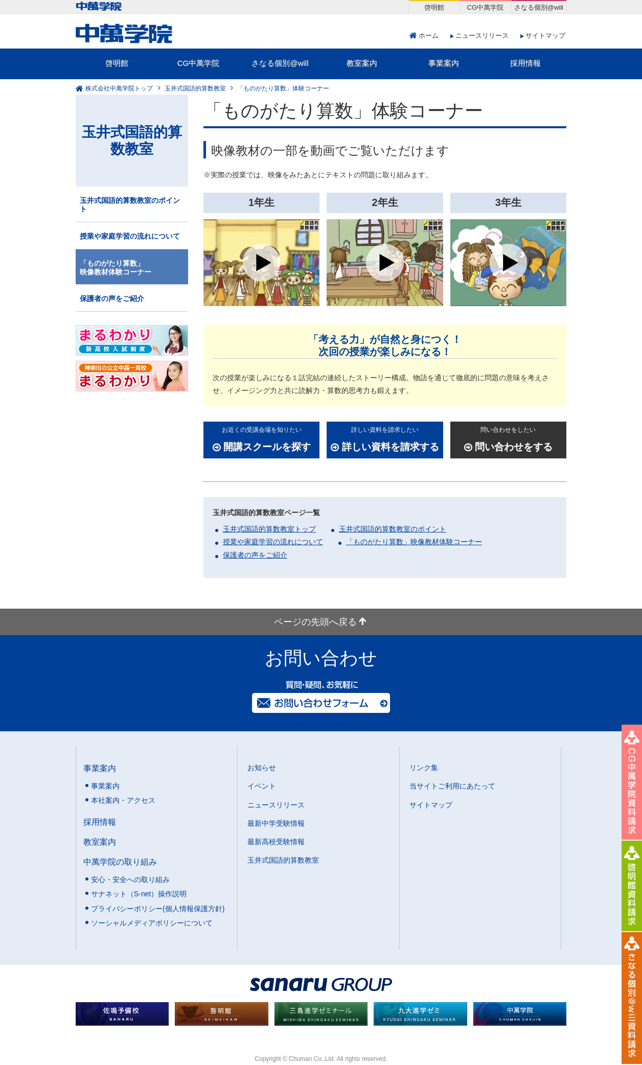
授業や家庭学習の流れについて (273, 542)
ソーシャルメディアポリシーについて (152, 923)
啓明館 (116, 63)
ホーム (429, 35)
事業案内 (443, 63)
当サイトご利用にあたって (452, 786)
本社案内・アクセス (123, 800)
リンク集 (423, 767)
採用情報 (525, 63)
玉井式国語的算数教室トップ (269, 529)
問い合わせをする (508, 438)
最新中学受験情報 (276, 823)
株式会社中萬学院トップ (119, 88)
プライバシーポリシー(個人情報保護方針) (157, 909)
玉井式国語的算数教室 (195, 88)
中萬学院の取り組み (120, 861)
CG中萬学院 (198, 63)
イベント (261, 786)
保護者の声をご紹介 (255, 555)
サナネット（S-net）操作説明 (139, 894)
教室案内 (362, 63)
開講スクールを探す (261, 438)
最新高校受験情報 (276, 842)
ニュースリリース (482, 35)
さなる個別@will (279, 63)
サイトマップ (545, 35)
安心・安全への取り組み (130, 879)
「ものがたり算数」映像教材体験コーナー (414, 542)
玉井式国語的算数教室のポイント (392, 529)
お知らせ (261, 767)
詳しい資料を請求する (384, 438)
